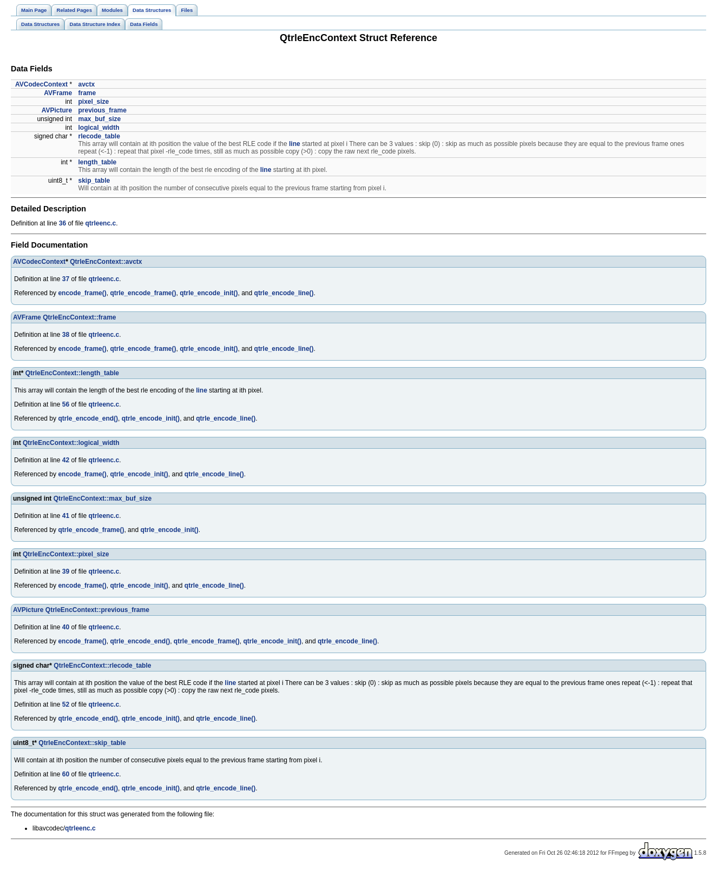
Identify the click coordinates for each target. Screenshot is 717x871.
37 (65, 279)
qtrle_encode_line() (284, 293)
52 (65, 704)
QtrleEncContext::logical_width (71, 443)
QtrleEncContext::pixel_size (66, 554)
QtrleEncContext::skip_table (82, 743)
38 (65, 334)
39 (65, 571)
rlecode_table (99, 136)
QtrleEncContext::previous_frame (97, 610)
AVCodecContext (41, 84)
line (294, 144)
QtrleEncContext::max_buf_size (103, 498)
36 (62, 223)
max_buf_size (99, 119)
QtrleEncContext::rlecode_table (102, 665)
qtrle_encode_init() (209, 293)
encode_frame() (82, 293)
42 (65, 460)
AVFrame (58, 93)
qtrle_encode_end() (88, 418)
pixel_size (93, 101)
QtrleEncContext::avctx (106, 261)
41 (65, 516)
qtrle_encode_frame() (143, 293)
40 (65, 627)
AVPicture (57, 110)
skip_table (94, 180)
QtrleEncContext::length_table (72, 373)
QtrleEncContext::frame (79, 317)
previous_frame (102, 110)
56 (65, 404)
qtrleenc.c (100, 223)
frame (87, 93)
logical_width (98, 127)
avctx (86, 84)
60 (65, 774)
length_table (97, 162)
